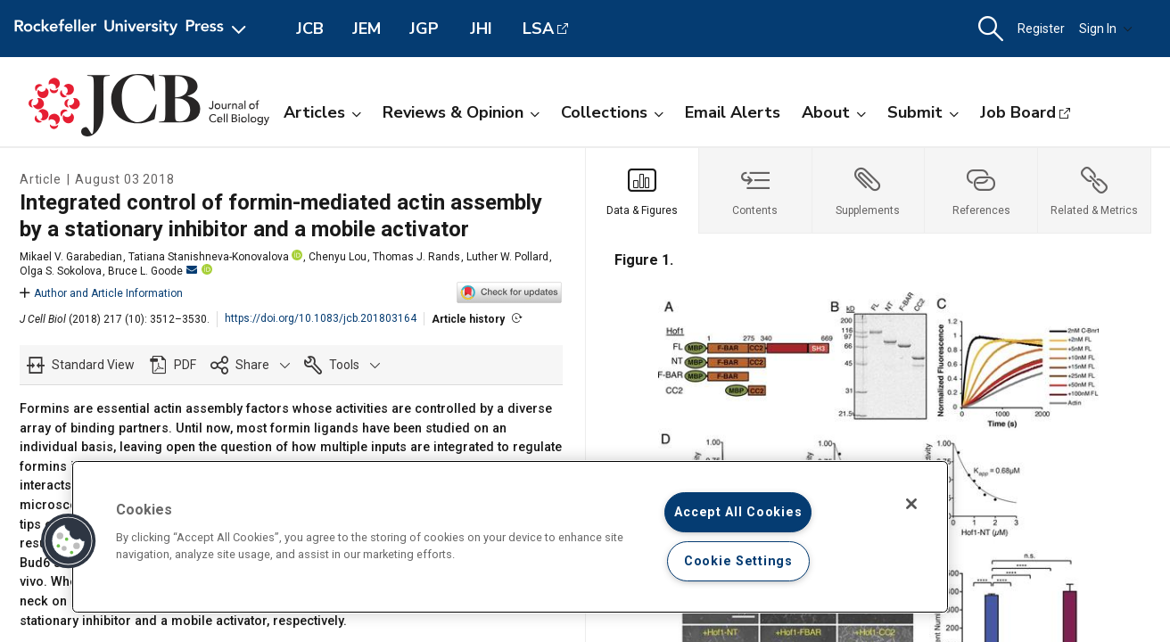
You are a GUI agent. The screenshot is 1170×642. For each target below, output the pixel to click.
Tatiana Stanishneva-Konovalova (208, 257)
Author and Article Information (101, 293)
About (834, 112)
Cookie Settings (738, 561)
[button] (990, 29)
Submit (923, 112)
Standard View (93, 365)
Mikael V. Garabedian (71, 257)
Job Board (1018, 112)
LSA (538, 28)
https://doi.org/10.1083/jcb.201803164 (320, 318)
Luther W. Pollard (507, 257)
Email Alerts (732, 112)
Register (1041, 28)
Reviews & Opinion (461, 112)
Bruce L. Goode (152, 271)
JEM (366, 28)
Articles (322, 112)
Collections (612, 112)
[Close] (911, 503)
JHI (481, 28)
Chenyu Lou (338, 257)
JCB (310, 28)
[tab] (642, 191)
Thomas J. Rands (416, 257)
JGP (424, 28)
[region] (510, 536)
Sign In (1106, 28)
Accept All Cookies (738, 512)
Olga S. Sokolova (61, 271)
